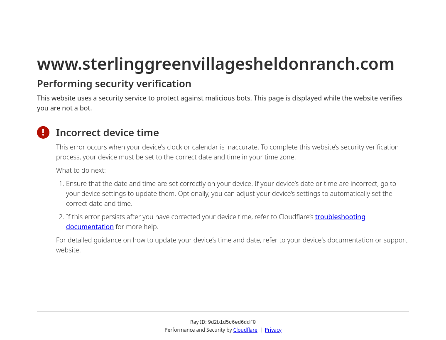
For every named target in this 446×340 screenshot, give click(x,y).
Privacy (273, 329)
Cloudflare (245, 329)
